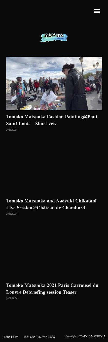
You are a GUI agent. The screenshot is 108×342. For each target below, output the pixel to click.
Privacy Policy (10, 336)
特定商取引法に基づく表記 (39, 336)
